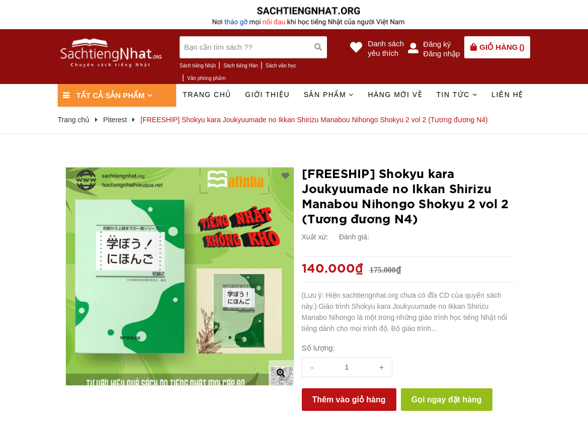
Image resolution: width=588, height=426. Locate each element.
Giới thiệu (267, 95)
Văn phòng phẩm (206, 78)
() (501, 47)
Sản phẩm (329, 95)
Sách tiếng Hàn (240, 65)
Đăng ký (437, 44)
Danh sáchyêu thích (386, 48)
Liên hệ (507, 95)
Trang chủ (207, 95)
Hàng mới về (395, 95)
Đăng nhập (441, 53)
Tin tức (456, 95)
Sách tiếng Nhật (198, 65)
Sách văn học (281, 65)
